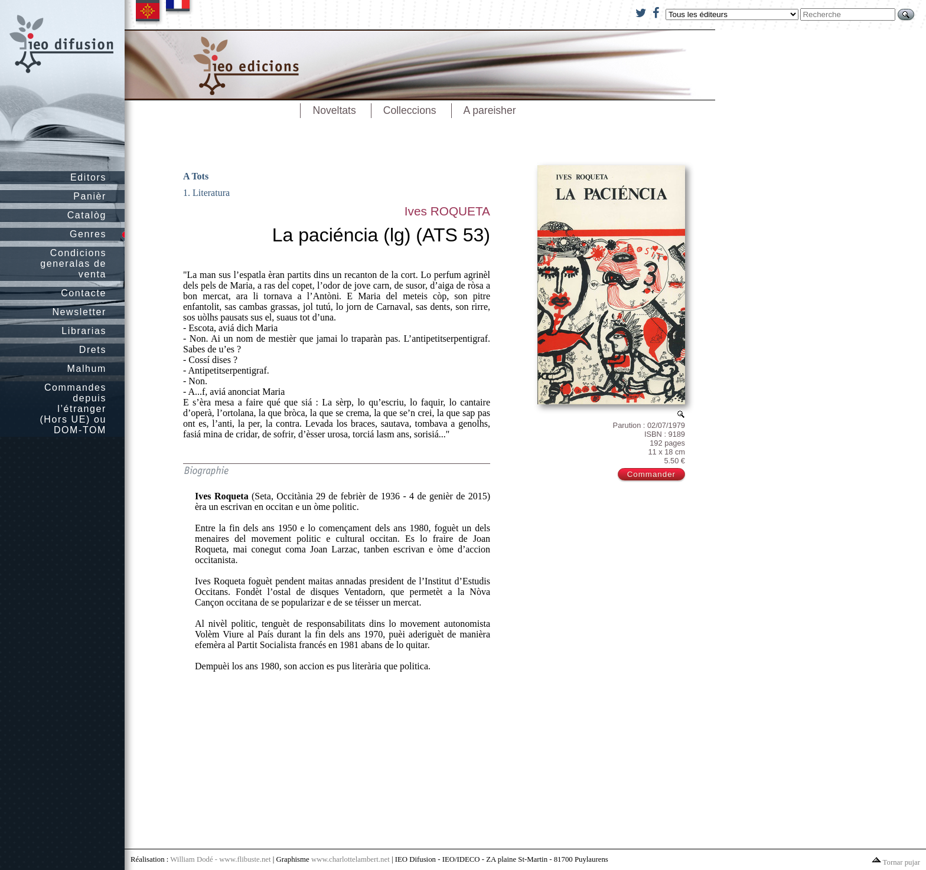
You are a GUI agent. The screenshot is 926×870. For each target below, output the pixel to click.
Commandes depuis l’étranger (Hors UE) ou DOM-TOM (73, 408)
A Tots (195, 176)
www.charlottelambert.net (350, 859)
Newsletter (79, 312)
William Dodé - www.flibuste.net (220, 859)
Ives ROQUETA (447, 211)
